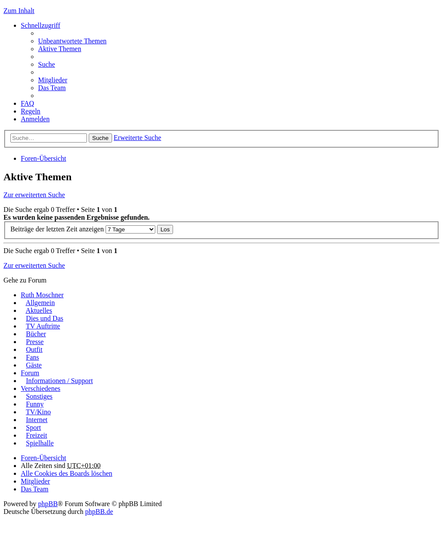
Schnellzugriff (40, 25)
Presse (35, 341)
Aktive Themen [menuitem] (59, 48)
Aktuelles (39, 310)
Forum (30, 373)
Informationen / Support (59, 380)
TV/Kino (38, 412)
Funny (35, 404)
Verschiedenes (41, 388)
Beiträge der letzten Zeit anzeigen (82, 229)
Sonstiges (39, 396)
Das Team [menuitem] (52, 87)
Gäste (34, 365)
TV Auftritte (43, 326)
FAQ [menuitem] (27, 103)
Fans (32, 357)
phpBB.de (99, 511)
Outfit (34, 349)
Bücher (36, 334)
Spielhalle (40, 443)
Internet (37, 419)
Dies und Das (44, 318)
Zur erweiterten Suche (34, 194)
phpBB (48, 503)
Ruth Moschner (42, 295)
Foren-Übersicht (43, 158)
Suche (100, 138)
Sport (33, 427)
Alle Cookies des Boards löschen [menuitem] (66, 473)
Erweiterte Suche (137, 137)
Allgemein (40, 302)
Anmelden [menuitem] (35, 119)
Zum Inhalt (19, 10)
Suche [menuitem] (46, 64)
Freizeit (36, 435)
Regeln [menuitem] (30, 111)
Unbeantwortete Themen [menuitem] (72, 41)
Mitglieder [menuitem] (52, 80)
